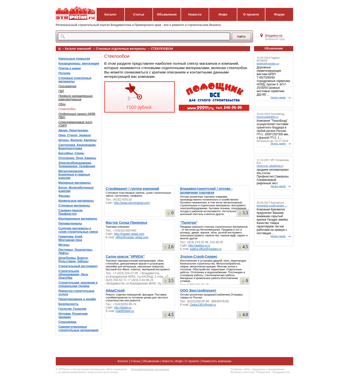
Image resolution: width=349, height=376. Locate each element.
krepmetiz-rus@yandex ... (272, 205)
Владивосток (274, 35)
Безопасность (68, 304)
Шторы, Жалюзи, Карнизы (77, 140)
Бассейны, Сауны (71, 153)
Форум (279, 14)
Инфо (223, 14)
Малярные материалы (74, 182)
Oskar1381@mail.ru (203, 304)
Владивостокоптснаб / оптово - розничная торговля (206, 190)
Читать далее (278, 97)
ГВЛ (61, 91)
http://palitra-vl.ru (199, 245)
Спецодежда (67, 322)
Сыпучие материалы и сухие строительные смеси (78, 230)
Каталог (110, 14)
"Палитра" (189, 222)
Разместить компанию (216, 361)
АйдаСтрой (115, 290)
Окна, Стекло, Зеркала (74, 135)
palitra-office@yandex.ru (206, 249)
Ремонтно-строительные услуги (76, 292)
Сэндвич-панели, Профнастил (70, 212)
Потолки (64, 73)
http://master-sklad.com (129, 234)
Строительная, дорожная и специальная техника (77, 284)
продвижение (276, 369)
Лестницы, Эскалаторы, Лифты (75, 251)
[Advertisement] (176, 149)
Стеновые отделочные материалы (121, 48)
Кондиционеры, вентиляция (78, 63)
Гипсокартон (67, 86)
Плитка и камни (69, 68)
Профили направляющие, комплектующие (75, 97)
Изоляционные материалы (77, 218)
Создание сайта (240, 369)
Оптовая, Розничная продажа (73, 315)
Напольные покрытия (74, 58)
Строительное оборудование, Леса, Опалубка (73, 274)
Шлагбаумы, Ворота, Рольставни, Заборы (73, 259)
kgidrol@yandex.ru (268, 63)
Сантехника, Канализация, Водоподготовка (77, 146)
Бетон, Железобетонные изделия (76, 189)
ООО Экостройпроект (198, 290)
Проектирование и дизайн (77, 299)
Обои (61, 104)
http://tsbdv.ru (122, 307)
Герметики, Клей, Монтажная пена (70, 238)
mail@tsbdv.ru (125, 311)
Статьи (138, 14)
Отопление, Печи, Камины (77, 158)
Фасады (64, 196)
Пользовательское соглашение (150, 369)
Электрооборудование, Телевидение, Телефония (76, 164)
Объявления (167, 14)
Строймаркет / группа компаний (132, 189)
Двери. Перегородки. (73, 130)
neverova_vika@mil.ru (270, 165)
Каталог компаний (78, 48)
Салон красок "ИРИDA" (125, 256)
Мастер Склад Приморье (126, 222)
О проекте (251, 14)
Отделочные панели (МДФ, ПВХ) (77, 115)
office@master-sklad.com (132, 237)
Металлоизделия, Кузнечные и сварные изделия (74, 174)
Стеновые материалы (74, 205)
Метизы (64, 245)
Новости (195, 14)
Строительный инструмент (78, 266)
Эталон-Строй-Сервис (198, 256)
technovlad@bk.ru (267, 116)
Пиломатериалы (70, 223)
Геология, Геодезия (72, 309)
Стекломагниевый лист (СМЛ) (75, 123)
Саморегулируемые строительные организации (78, 328)
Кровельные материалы (76, 200)
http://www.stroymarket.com (132, 203)
